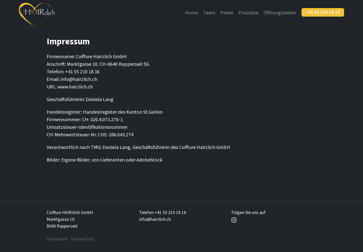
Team (209, 12)
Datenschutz (83, 239)
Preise (226, 12)
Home (191, 12)
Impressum (57, 239)
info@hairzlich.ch (155, 219)
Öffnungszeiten (279, 12)
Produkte (248, 12)
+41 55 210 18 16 (323, 12)
